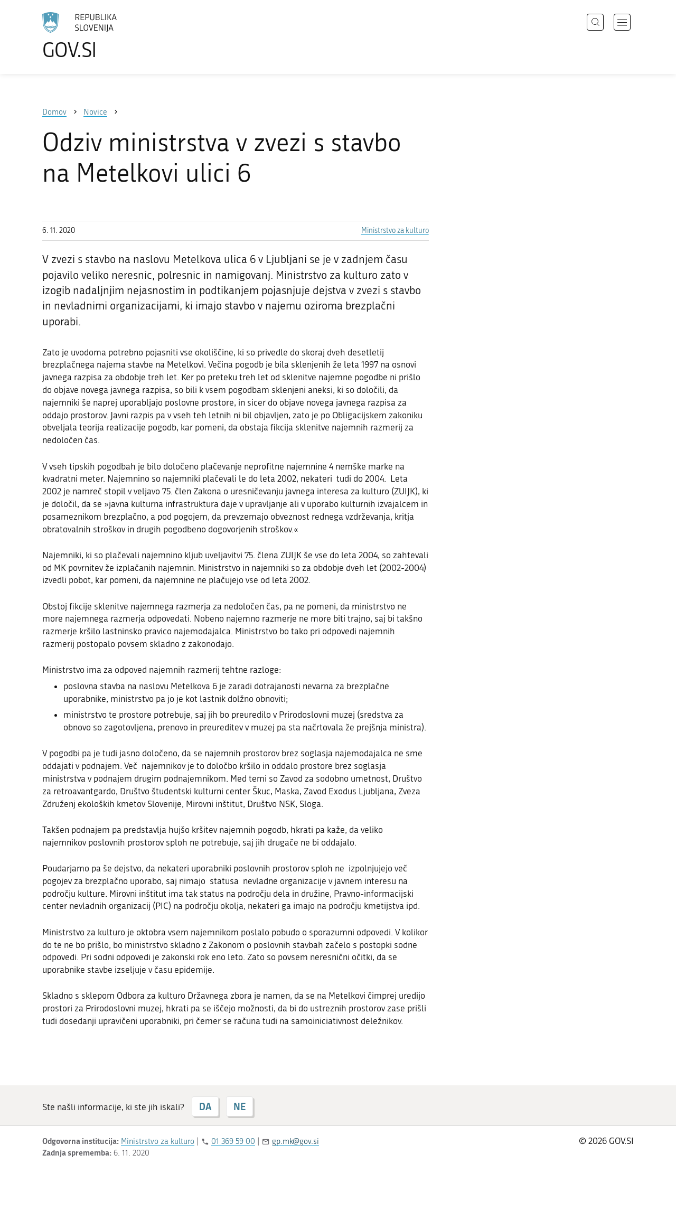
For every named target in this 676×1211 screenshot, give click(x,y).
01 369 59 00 (233, 1141)
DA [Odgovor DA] (205, 1106)
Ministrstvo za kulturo (395, 230)
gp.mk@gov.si (295, 1141)
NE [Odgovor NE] (239, 1106)
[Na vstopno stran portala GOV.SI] (108, 36)
